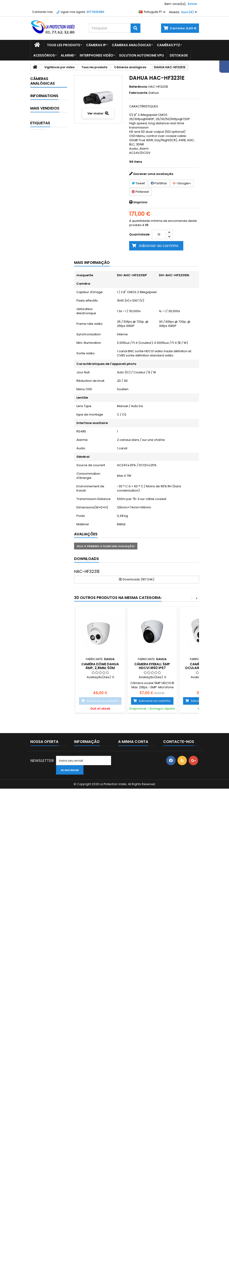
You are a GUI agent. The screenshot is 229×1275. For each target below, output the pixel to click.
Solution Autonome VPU (141, 55)
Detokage (179, 55)
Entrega (43, 657)
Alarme (67, 55)
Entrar (192, 4)
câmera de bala (46, 1139)
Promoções (39, 1179)
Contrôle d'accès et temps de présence (44, 418)
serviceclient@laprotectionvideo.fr (191, 1212)
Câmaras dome (44, 291)
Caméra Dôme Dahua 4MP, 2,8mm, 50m (100, 666)
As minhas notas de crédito (133, 1202)
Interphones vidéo (96, 55)
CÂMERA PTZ (43, 1111)
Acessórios (44, 55)
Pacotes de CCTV (46, 559)
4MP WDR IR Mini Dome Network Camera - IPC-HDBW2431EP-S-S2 (51, 753)
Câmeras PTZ (49, 336)
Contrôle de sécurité (46, 444)
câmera (39, 1132)
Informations (44, 648)
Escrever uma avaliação (153, 174)
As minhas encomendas (128, 1181)
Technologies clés (47, 187)
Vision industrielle (43, 619)
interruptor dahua (48, 1104)
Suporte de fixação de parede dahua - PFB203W (50, 1040)
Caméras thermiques (44, 392)
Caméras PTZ (168, 45)
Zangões (45, 634)
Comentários (47, 674)
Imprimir (140, 202)
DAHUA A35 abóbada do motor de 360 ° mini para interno (54, 995)
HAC (54, 1132)
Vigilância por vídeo (46, 120)
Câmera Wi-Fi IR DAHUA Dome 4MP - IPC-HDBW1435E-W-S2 (50, 957)
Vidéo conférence (44, 601)
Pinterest (140, 191)
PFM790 (49, 850)
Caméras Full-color (44, 321)
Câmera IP (41, 1125)
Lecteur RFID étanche (53, 714)
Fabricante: (138, 93)
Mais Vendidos (44, 703)
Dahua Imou (48, 153)
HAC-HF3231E (87, 571)
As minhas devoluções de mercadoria (135, 1192)
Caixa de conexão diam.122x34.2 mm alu (54, 914)
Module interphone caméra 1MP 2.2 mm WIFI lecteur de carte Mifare (53, 879)
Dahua (154, 93)
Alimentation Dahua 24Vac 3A (54, 787)
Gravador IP (47, 477)
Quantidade (139, 234)
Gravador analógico (44, 462)
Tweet (138, 183)
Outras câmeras (42, 351)
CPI (58, 1125)
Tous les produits (63, 45)
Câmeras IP (96, 45)
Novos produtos (42, 1185)
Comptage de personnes (45, 138)
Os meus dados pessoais (130, 1218)
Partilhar (159, 183)
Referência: (138, 87)
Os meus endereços (134, 1210)
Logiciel (44, 519)
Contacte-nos (42, 12)
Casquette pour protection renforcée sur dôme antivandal (53, 820)
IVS (41, 507)
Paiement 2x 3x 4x (51, 683)
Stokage (45, 574)
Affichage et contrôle (46, 235)
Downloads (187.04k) (136, 579)
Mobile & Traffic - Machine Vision (46, 537)
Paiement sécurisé (51, 665)
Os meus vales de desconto (132, 1229)
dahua (38, 1097)
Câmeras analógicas (131, 45)
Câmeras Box (49, 306)
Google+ (182, 183)
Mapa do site (40, 1210)
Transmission (48, 586)
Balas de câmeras (44, 272)
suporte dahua (45, 1146)
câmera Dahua (45, 1118)
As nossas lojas (49, 691)
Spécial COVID (43, 168)
